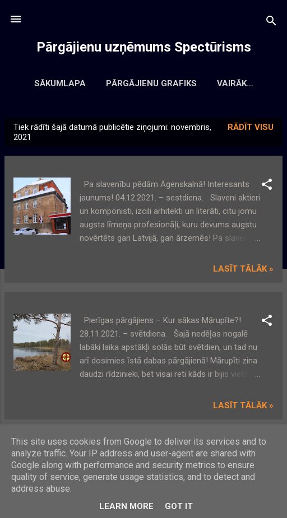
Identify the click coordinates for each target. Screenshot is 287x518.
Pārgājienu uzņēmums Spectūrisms (143, 47)
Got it (179, 506)
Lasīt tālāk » (243, 271)
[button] (267, 188)
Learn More (126, 506)
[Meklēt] (271, 23)
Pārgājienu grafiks (179, 83)
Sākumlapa (88, 83)
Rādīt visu (251, 129)
